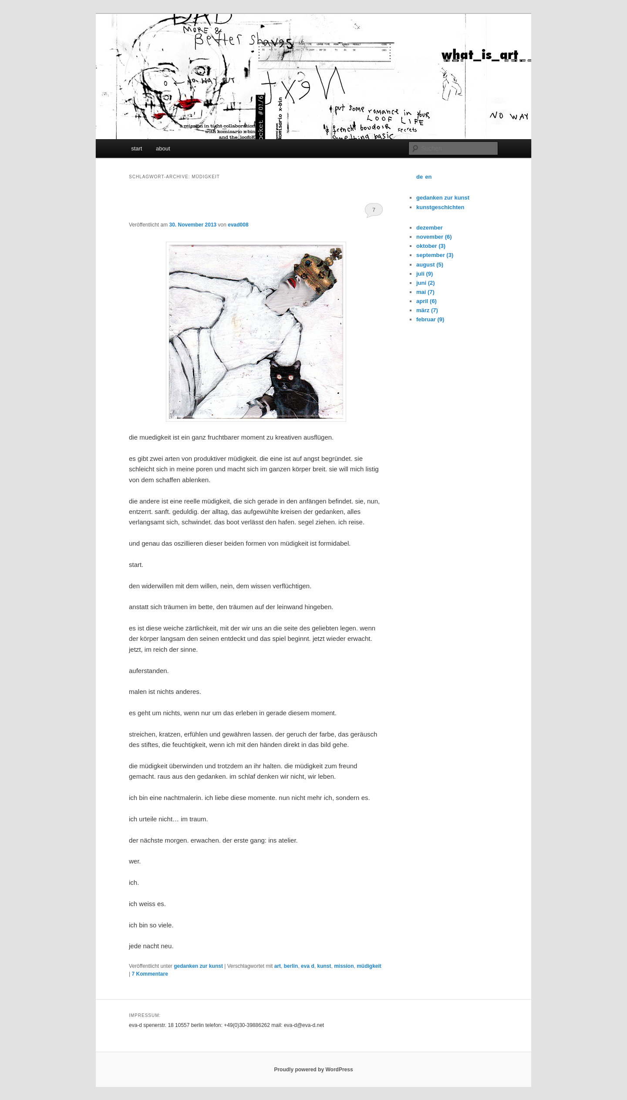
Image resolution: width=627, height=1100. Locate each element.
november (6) (434, 236)
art (277, 966)
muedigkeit (156, 208)
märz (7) (427, 310)
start (136, 148)
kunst (324, 966)
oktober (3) (430, 246)
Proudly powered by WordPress (313, 1070)
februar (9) (430, 319)
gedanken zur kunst (198, 966)
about (163, 148)
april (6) (426, 301)
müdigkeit (369, 966)
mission (344, 966)
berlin (291, 966)
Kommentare (149, 974)
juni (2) (425, 283)
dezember (429, 227)
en (428, 176)
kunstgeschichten (440, 207)
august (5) (429, 264)
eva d (307, 966)
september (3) (434, 255)
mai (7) (425, 292)
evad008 (238, 225)
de (419, 176)
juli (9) (424, 273)
